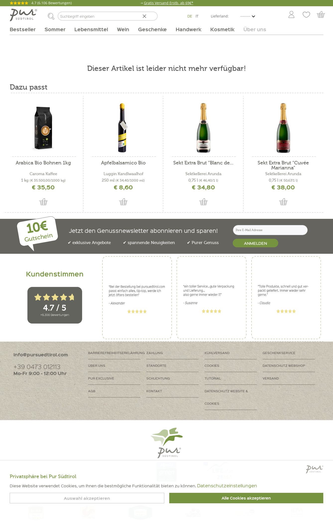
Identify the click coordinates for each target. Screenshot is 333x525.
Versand (271, 378)
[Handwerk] (188, 29)
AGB (91, 391)
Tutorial (213, 378)
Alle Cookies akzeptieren (246, 498)
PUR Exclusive (101, 378)
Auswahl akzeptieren (87, 498)
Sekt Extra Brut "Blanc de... (203, 163)
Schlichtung (158, 378)
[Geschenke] (152, 29)
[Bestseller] (25, 29)
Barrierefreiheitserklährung (116, 353)
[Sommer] (55, 29)
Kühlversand (217, 353)
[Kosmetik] (222, 29)
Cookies (212, 365)
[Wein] (123, 29)
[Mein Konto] (291, 15)
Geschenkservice (279, 353)
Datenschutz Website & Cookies (226, 397)
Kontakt (154, 391)
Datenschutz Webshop (284, 365)
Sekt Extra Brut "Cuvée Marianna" (283, 165)
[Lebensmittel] (91, 29)
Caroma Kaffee (43, 174)
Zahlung (154, 353)
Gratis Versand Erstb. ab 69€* (168, 2)
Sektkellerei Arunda (203, 174)
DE (189, 16)
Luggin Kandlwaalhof (123, 174)
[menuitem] (291, 15)
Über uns (96, 365)
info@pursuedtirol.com (40, 354)
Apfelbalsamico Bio (123, 163)
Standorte (156, 365)
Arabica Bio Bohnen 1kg (43, 163)
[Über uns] (252, 29)
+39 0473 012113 (36, 366)
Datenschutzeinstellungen (227, 485)
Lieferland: (220, 16)
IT (197, 16)
